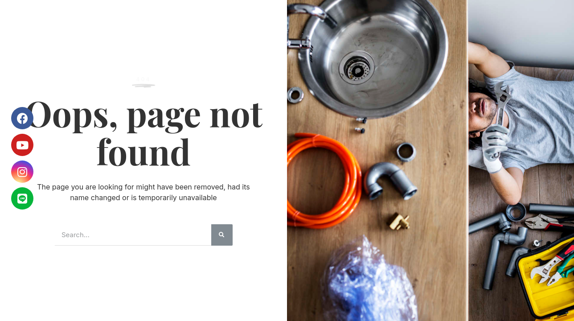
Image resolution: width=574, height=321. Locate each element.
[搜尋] (222, 235)
